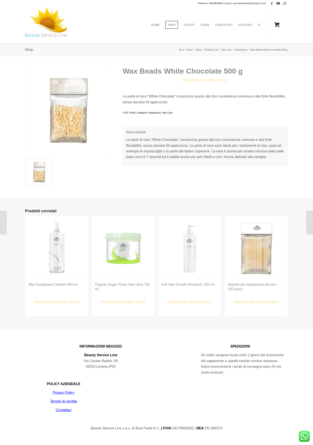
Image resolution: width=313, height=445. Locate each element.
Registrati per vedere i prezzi (205, 80)
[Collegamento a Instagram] (284, 3)
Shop (29, 49)
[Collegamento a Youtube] (278, 3)
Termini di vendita (63, 401)
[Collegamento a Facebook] (271, 3)
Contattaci (63, 410)
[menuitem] (155, 25)
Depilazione (154, 112)
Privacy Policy (64, 392)
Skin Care (167, 112)
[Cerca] (259, 25)
